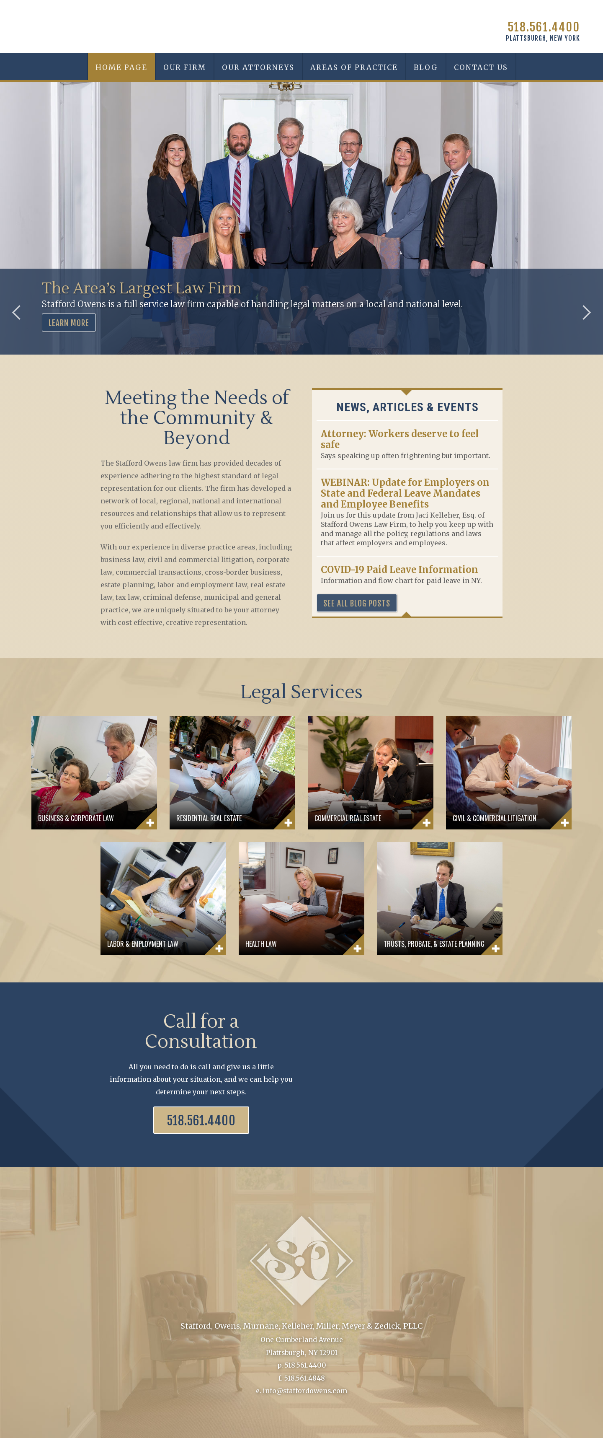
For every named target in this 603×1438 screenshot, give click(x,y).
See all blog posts (356, 604)
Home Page (121, 67)
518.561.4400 (544, 27)
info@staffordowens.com (305, 1390)
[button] (258, 66)
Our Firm (184, 67)
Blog (426, 67)
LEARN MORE (69, 323)
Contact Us (481, 67)
